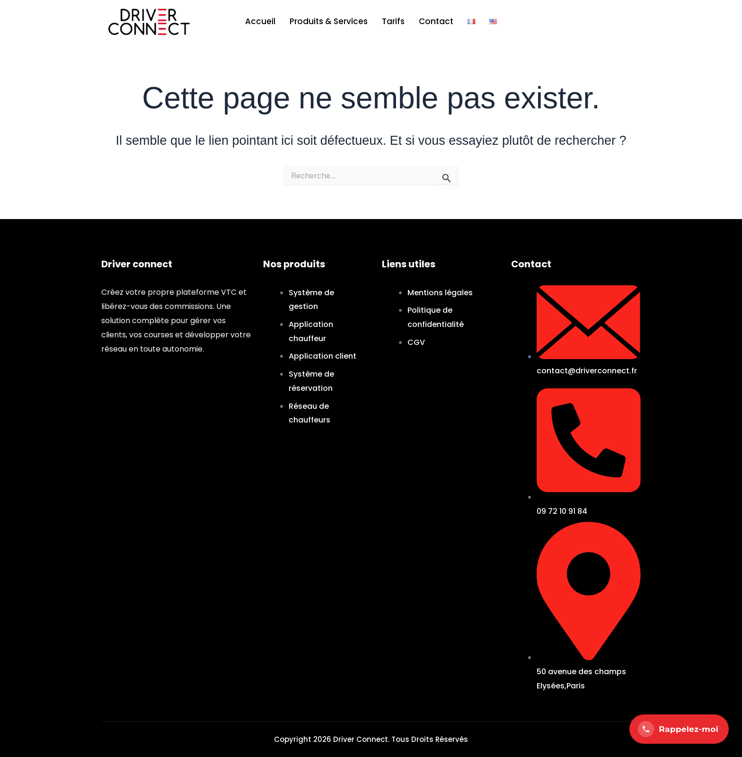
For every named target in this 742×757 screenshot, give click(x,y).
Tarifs (393, 21)
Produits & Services (329, 21)
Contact (436, 21)
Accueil (260, 21)
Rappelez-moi (678, 729)
